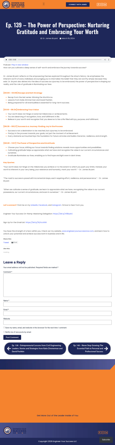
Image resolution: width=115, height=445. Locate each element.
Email (6, 310)
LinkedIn (34, 205)
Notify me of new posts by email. (18, 332)
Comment (7, 272)
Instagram (56, 205)
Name (6, 301)
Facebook (43, 205)
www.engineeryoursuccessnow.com (78, 231)
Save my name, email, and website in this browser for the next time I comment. (36, 328)
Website (6, 319)
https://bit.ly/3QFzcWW (36, 222)
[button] (44, 4)
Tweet (6, 242)
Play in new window (19, 65)
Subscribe (106, 440)
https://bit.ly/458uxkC (63, 213)
